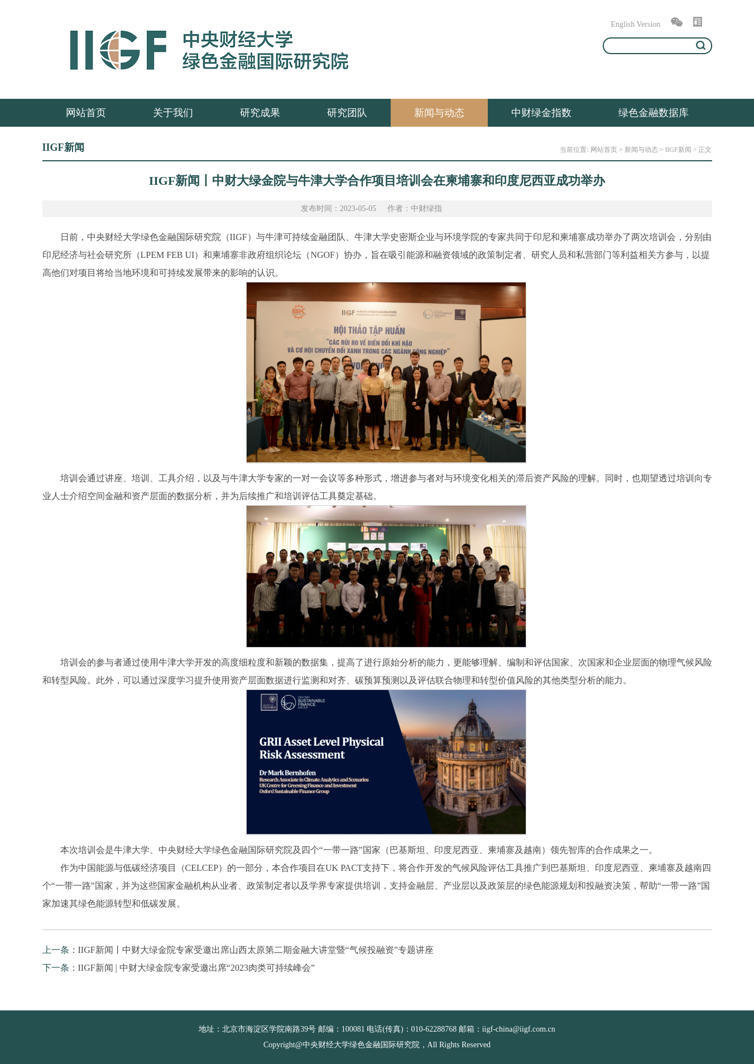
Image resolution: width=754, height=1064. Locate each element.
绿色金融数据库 (653, 112)
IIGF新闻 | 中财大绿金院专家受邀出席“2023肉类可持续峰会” (196, 967)
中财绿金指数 (541, 112)
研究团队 (347, 112)
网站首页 (86, 112)
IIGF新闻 (678, 150)
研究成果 (260, 112)
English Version (636, 24)
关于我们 (173, 112)
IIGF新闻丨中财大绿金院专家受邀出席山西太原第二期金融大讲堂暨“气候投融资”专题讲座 (256, 950)
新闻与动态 (439, 112)
